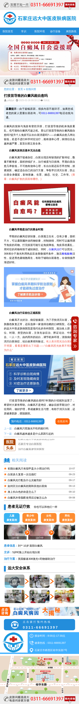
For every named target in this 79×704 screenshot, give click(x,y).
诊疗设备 (55, 31)
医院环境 (39, 31)
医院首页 (8, 31)
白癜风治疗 (55, 249)
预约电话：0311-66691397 (27, 421)
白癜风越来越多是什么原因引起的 (34, 433)
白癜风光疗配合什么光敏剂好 (25, 480)
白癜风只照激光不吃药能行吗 (31, 428)
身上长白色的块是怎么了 (22, 491)
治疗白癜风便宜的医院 (31, 449)
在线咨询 (62, 421)
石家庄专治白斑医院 (30, 444)
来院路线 (71, 31)
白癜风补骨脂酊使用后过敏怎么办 (27, 497)
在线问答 (31, 89)
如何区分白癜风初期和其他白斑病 (27, 486)
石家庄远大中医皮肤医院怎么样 (36, 438)
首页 (20, 89)
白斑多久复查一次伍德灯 (22, 474)
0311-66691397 (50, 113)
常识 (23, 31)
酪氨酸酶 (67, 253)
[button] (36, 73)
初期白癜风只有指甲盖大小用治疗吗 (28, 468)
